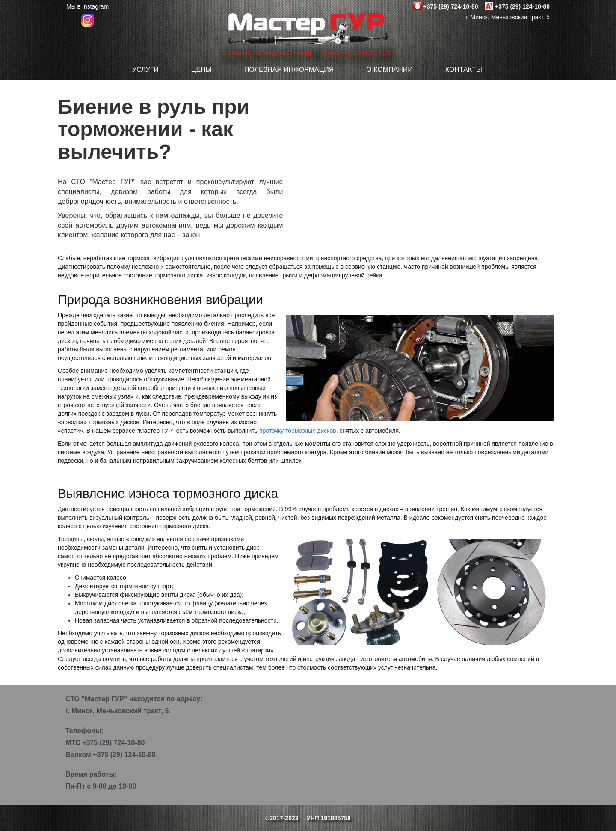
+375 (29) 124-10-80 (522, 6)
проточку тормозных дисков (297, 430)
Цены (201, 69)
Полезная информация (289, 69)
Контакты (463, 69)
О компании (389, 69)
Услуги (145, 69)
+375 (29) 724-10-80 (450, 6)
